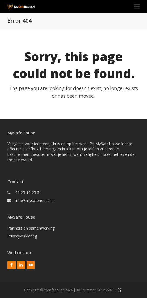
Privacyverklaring (22, 236)
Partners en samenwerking (31, 228)
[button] (137, 6)
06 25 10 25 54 (28, 192)
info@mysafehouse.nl (34, 200)
